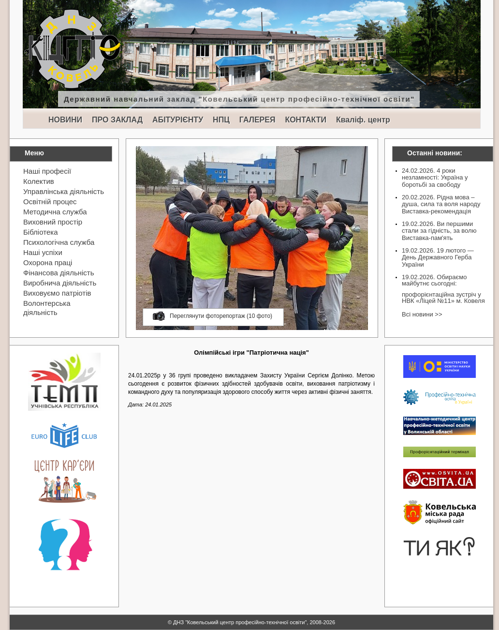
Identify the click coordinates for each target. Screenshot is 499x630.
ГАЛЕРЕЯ (257, 120)
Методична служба (55, 212)
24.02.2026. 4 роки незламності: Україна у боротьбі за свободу (435, 177)
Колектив (38, 181)
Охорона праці (47, 262)
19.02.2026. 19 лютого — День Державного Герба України (438, 257)
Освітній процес (50, 201)
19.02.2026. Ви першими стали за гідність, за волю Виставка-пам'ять (439, 230)
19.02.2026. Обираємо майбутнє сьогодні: (434, 280)
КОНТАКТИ (305, 120)
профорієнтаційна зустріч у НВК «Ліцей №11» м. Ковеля (443, 297)
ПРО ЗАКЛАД (117, 120)
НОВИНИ (65, 120)
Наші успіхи (42, 252)
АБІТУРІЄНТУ (177, 120)
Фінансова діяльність (58, 273)
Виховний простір (52, 222)
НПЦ (221, 120)
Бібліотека (40, 232)
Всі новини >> (422, 314)
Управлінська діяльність (63, 191)
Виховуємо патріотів (57, 293)
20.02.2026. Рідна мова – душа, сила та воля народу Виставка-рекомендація (441, 204)
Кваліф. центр (363, 120)
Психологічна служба (58, 242)
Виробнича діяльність (59, 283)
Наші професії (47, 171)
